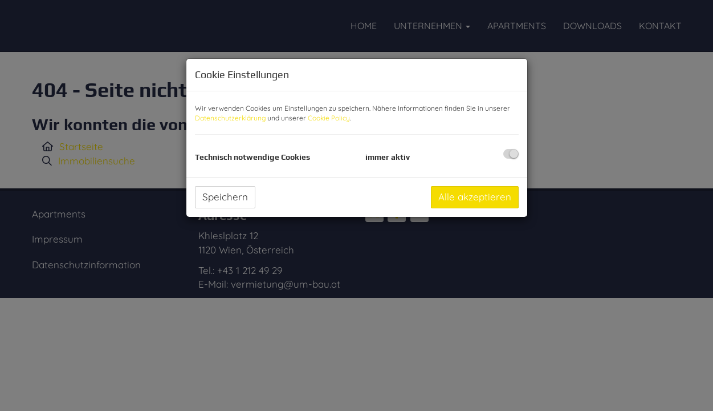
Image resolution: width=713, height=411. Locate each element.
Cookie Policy (329, 118)
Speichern (225, 197)
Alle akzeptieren (474, 197)
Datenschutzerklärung (230, 118)
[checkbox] (511, 154)
